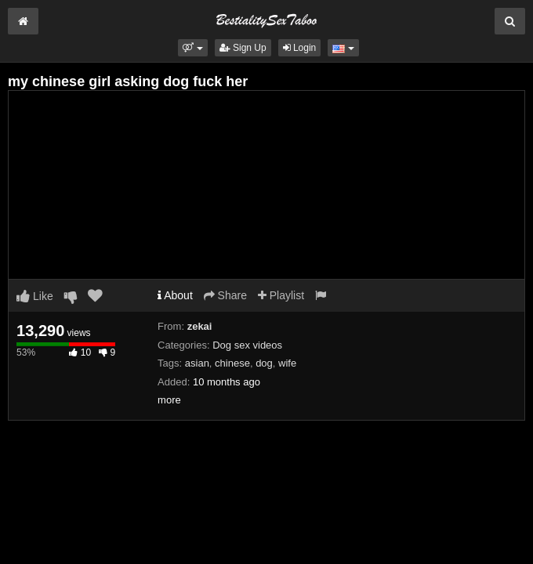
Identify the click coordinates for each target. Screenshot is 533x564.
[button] (192, 47)
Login (300, 47)
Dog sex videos (247, 345)
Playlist (281, 295)
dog (264, 363)
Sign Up (242, 47)
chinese (232, 363)
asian (197, 363)
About (175, 295)
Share (225, 295)
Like (34, 296)
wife (287, 363)
